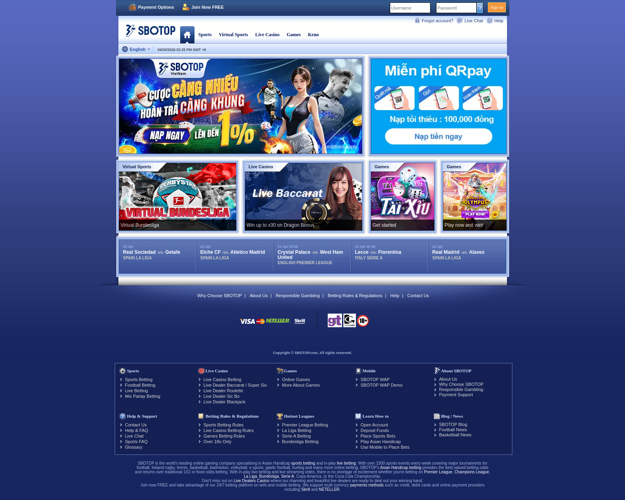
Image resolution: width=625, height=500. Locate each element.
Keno (313, 34)
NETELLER (329, 489)
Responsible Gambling (298, 295)
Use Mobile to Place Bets (385, 447)
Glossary (133, 447)
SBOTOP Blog (453, 424)
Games (294, 34)
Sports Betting (139, 379)
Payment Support (456, 394)
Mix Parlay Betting (143, 396)
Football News (453, 429)
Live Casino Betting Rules (229, 430)
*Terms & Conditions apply (329, 147)
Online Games (296, 379)
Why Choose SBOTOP (219, 295)
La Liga (250, 476)
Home (187, 34)
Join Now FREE (207, 7)
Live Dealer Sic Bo (222, 396)
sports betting (303, 463)
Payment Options (156, 7)
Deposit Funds (375, 430)
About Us (258, 295)
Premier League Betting (305, 424)
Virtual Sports (233, 34)
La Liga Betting (296, 430)
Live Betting (136, 390)
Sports (205, 34)
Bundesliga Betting (300, 441)
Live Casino (267, 34)
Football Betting (140, 385)
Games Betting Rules (224, 436)
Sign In (496, 7)
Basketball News (455, 434)
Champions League (471, 472)
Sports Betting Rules (224, 424)
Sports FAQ (136, 441)
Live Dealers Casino (251, 481)
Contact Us (418, 295)
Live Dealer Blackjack (225, 401)
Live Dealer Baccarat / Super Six (235, 385)
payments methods (367, 485)
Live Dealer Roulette (224, 390)
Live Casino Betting (223, 379)
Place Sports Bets (378, 436)
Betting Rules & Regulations (355, 295)
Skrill (305, 489)
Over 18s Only (218, 441)
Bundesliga (269, 476)
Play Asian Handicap (381, 441)
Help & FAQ (136, 430)
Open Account (374, 424)
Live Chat (473, 20)
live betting (346, 463)
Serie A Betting (296, 436)
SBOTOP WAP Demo (382, 385)
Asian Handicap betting (400, 467)
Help (498, 20)
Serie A (287, 476)
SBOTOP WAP (375, 379)
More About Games (301, 385)
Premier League (438, 472)
